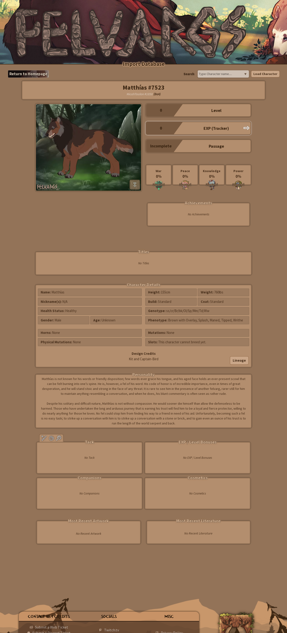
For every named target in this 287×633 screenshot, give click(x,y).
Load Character (265, 74)
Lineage (239, 360)
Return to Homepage (28, 73)
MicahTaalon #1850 (140, 94)
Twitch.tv (111, 630)
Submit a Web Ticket (51, 627)
